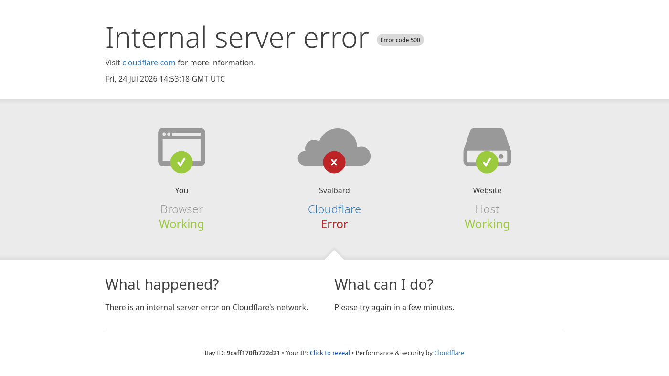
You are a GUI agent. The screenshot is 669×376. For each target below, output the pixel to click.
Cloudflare (449, 352)
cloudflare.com (149, 62)
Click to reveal (330, 352)
